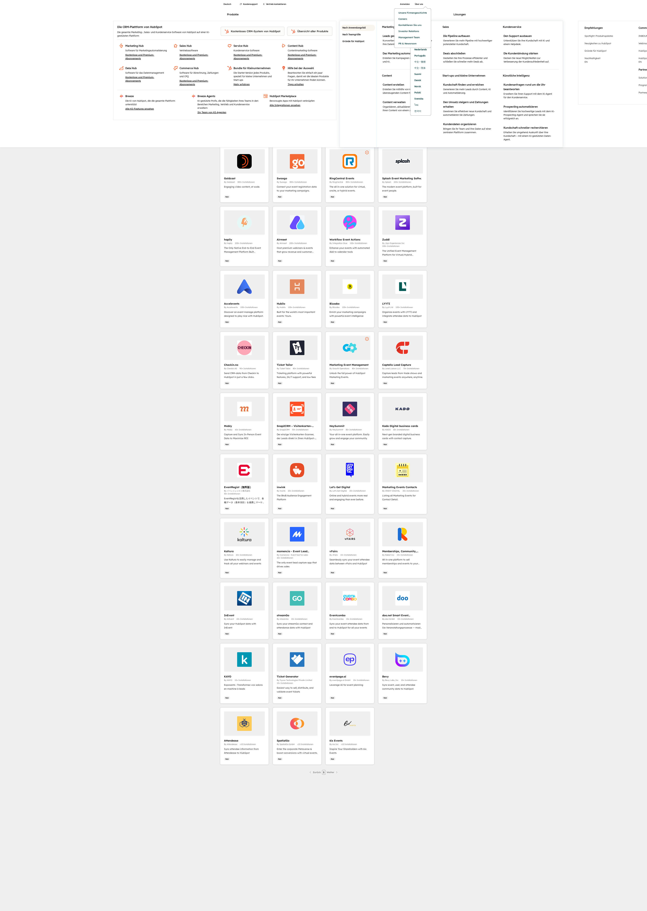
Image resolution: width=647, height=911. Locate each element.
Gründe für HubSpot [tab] (358, 41)
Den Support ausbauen (518, 36)
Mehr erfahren (242, 84)
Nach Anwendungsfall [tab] (358, 27)
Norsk (417, 86)
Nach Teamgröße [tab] (358, 34)
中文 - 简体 (420, 68)
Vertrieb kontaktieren (274, 4)
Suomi (417, 74)
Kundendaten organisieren (459, 124)
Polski (417, 92)
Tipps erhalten (296, 84)
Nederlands (420, 49)
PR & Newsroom (407, 43)
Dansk (417, 80)
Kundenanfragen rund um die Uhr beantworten (524, 87)
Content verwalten (394, 102)
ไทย (416, 105)
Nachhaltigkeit (609, 60)
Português (420, 55)
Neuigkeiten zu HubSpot (598, 43)
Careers (402, 18)
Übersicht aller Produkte (309, 32)
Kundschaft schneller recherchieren (526, 127)
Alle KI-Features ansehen (139, 108)
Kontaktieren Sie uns (410, 25)
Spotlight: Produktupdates (599, 35)
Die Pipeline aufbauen (456, 36)
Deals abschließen (454, 53)
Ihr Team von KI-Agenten (211, 112)
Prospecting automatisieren (521, 106)
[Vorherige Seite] (315, 772)
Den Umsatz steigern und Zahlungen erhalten (465, 104)
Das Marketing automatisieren (401, 53)
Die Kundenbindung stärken (521, 53)
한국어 (417, 111)
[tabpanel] (470, 84)
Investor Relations (408, 31)
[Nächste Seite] (332, 772)
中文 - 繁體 (420, 62)
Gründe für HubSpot (595, 50)
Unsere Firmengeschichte (412, 12)
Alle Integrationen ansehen (285, 105)
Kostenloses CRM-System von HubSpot (252, 32)
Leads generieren (393, 36)
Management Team (409, 37)
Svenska (418, 98)
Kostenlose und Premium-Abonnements (139, 56)
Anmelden (405, 4)
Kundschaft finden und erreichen (463, 84)
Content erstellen (393, 84)
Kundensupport (249, 4)
